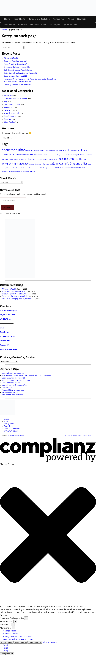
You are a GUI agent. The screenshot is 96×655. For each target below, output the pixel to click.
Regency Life (22, 25)
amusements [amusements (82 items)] (63, 150)
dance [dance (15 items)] (70, 155)
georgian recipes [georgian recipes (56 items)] (10, 164)
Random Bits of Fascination (16, 435)
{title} (5, 645)
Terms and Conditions (12, 429)
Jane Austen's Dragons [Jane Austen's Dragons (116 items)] (66, 163)
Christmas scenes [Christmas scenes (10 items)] (50, 154)
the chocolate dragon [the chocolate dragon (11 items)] (14, 171)
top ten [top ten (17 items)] (22, 171)
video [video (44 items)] (32, 171)
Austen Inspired (9, 25)
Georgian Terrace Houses (11, 383)
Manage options (10, 630)
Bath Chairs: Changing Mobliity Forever (18, 70)
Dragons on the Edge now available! (17, 67)
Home (7, 19)
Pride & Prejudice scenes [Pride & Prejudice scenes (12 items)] (46, 168)
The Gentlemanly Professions (12, 395)
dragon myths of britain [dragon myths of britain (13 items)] (20, 159)
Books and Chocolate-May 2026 (15, 76)
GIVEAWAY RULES (11, 431)
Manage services (10, 633)
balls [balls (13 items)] (75, 150)
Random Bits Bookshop (39, 19)
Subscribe (7, 208)
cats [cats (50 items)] (14, 154)
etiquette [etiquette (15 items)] (54, 159)
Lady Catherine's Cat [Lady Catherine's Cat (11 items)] (17, 168)
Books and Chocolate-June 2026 (15, 61)
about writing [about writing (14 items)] (29, 150)
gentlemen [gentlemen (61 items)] (81, 159)
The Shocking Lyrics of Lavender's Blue (16, 380)
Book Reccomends (10, 116)
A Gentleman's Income (10, 392)
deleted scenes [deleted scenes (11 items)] (88, 154)
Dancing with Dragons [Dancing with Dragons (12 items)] (78, 154)
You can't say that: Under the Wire (14, 385)
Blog (5, 101)
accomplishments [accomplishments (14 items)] (39, 150)
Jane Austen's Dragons (12, 104)
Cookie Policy (7, 387)
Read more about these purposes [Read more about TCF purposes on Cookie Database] (18, 639)
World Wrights (54, 25)
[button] (48, 535)
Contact (6, 419)
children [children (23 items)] (19, 155)
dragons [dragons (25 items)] (31, 159)
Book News (8, 119)
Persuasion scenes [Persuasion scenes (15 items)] (34, 168)
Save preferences (35, 642)
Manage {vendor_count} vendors (17, 636)
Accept (3, 642)
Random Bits (8, 107)
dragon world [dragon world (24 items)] (39, 159)
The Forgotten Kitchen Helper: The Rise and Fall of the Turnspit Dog (26, 375)
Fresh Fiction (8, 110)
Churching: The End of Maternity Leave (18, 85)
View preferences (20, 642)
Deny (10, 642)
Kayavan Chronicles (70, 25)
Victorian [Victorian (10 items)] (27, 171)
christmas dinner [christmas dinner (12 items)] (41, 154)
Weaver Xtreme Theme (74, 435)
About (71, 19)
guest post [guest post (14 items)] (32, 164)
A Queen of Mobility (11, 58)
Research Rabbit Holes (12, 113)
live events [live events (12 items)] (26, 168)
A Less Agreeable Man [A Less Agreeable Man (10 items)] (50, 150)
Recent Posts (19, 19)
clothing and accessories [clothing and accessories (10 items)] (61, 154)
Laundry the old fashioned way (13, 373)
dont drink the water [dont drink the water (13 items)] (8, 159)
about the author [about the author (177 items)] (13, 150)
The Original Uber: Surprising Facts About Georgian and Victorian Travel (30, 79)
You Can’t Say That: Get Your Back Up (17, 82)
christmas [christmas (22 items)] (33, 155)
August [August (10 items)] (72, 150)
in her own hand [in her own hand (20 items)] (47, 164)
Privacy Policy (9, 424)
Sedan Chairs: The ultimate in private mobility (21, 73)
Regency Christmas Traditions (16, 98)
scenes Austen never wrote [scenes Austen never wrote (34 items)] (65, 168)
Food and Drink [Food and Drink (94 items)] (66, 158)
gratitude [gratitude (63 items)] (23, 163)
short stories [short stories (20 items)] (80, 168)
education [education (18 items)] (47, 159)
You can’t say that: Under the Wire (16, 64)
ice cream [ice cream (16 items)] (38, 164)
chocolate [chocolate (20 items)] (25, 155)
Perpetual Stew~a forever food (13, 390)
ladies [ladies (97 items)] (83, 163)
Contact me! (58, 19)
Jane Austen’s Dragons (38, 25)
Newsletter (82, 19)
